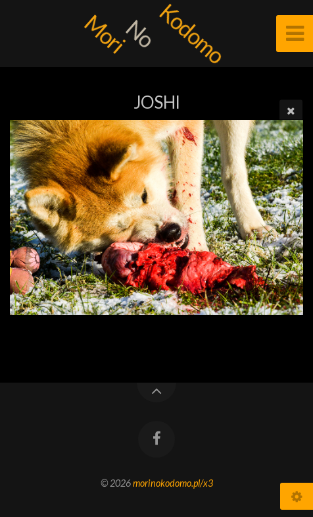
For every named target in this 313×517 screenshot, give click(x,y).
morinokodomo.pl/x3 (173, 483)
